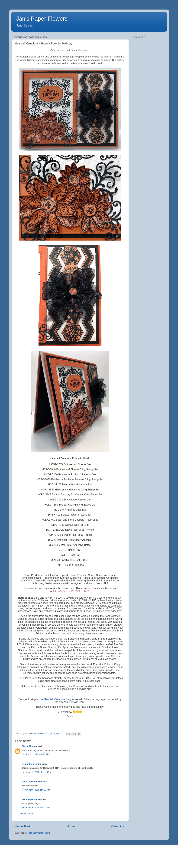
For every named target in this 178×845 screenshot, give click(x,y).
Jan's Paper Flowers (42, 18)
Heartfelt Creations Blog (57, 699)
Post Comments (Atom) (39, 833)
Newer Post (22, 826)
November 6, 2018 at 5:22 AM (36, 807)
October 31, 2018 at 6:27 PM (35, 754)
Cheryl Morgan (29, 746)
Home (71, 826)
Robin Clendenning (32, 764)
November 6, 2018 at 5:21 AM (36, 790)
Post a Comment (27, 813)
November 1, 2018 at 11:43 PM (36, 772)
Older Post (118, 826)
